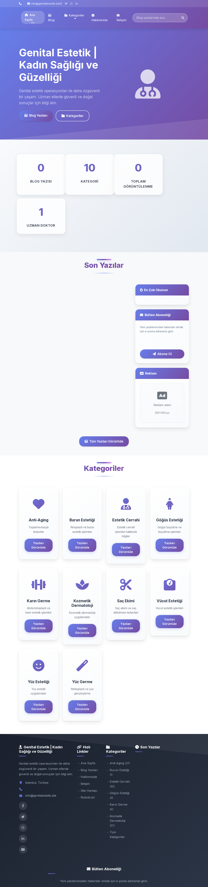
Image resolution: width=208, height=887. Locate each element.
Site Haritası (89, 751)
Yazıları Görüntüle (38, 506)
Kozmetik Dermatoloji (117, 781)
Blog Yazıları (35, 115)
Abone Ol (162, 315)
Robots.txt (88, 758)
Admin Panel (182, 874)
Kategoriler (73, 116)
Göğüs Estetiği (119, 756)
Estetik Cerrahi (120, 745)
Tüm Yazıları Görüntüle (104, 402)
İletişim (121, 18)
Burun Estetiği (119, 733)
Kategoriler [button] (74, 15)
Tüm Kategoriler (117, 795)
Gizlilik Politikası (135, 874)
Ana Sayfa (30, 17)
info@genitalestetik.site (43, 3)
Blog (51, 18)
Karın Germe (118, 768)
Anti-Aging (120, 724)
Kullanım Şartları (159, 874)
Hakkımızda (100, 18)
